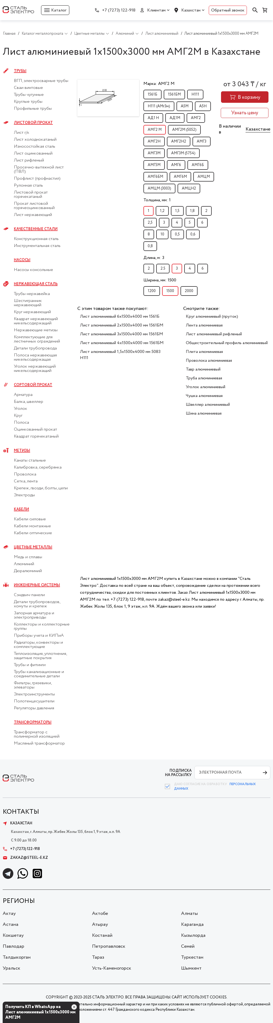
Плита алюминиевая (204, 352)
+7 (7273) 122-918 (118, 10)
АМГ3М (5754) (183, 153)
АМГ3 (201, 141)
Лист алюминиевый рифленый (214, 334)
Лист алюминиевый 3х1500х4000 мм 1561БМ (121, 334)
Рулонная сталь (28, 185)
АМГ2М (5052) (184, 129)
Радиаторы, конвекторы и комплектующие (38, 644)
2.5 (162, 268)
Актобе (100, 913)
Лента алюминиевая (204, 325)
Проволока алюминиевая (209, 360)
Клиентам (156, 10)
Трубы (20, 71)
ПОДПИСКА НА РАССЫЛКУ (178, 772)
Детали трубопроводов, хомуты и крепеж (37, 604)
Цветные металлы (33, 547)
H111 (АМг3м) (159, 106)
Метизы (22, 450)
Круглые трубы (28, 102)
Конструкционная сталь (36, 239)
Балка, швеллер (28, 402)
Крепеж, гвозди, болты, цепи (41, 488)
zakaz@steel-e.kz (25, 857)
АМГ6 (176, 165)
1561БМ (174, 94)
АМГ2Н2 (178, 141)
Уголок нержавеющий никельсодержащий (35, 368)
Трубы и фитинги (30, 665)
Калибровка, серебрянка (38, 467)
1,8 (192, 211)
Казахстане (258, 129)
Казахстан (190, 10)
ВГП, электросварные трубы (41, 81)
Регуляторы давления (34, 708)
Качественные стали (36, 229)
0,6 (192, 234)
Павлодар (13, 946)
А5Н (203, 106)
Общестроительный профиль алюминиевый (227, 343)
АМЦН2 (189, 188)
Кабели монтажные (32, 526)
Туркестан (192, 957)
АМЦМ (204, 176)
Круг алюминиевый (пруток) (212, 316)
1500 (170, 291)
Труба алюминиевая (204, 378)
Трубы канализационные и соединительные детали (39, 674)
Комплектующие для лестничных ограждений (37, 339)
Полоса (21, 422)
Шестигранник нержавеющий (28, 303)
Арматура (23, 395)
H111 (195, 94)
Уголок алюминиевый (205, 387)
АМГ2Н (154, 141)
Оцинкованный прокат (35, 429)
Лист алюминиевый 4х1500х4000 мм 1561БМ (122, 343)
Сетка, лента (26, 481)
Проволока (25, 474)
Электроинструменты (34, 694)
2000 (189, 291)
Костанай (102, 935)
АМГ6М (180, 176)
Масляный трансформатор (39, 743)
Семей (188, 946)
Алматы (189, 913)
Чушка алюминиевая (204, 396)
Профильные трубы (33, 109)
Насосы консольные (33, 270)
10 (162, 234)
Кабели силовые (30, 519)
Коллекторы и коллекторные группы (42, 626)
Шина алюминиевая (204, 413)
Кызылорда (193, 935)
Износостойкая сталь (34, 146)
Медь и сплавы (28, 557)
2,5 (150, 222)
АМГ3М (154, 153)
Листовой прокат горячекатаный (31, 194)
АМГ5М (154, 165)
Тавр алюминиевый (203, 369)
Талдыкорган (17, 957)
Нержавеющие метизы (36, 330)
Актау (9, 913)
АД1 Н (153, 118)
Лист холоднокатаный (35, 139)
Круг (18, 416)
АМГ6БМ (155, 176)
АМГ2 (196, 118)
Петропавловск (108, 946)
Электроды (24, 495)
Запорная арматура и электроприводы (34, 615)
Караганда (192, 924)
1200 (152, 291)
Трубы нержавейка (32, 294)
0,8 (150, 246)
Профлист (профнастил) (37, 178)
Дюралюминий (28, 571)
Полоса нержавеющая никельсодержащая (35, 357)
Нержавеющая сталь (36, 284)
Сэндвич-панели (29, 595)
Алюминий (24, 564)
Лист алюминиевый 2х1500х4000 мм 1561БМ (121, 325)
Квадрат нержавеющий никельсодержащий (36, 321)
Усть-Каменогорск (111, 968)
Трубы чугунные (29, 95)
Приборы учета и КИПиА (39, 636)
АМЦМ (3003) (159, 188)
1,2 (162, 211)
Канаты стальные (30, 460)
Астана (10, 924)
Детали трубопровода (35, 348)
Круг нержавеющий (32, 312)
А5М (184, 106)
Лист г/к (21, 133)
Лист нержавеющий (33, 215)
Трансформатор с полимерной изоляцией (36, 734)
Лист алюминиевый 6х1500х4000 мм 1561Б (119, 316)
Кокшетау (13, 935)
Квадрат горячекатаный (36, 436)
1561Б (152, 94)
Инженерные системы (37, 585)
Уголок (20, 409)
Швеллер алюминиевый (208, 405)
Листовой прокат (33, 122)
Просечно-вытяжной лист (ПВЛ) (39, 169)
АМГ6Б (198, 165)
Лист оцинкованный (33, 153)
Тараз (98, 957)
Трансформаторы (32, 722)
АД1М (175, 118)
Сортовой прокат (33, 385)
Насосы (22, 260)
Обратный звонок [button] (227, 10)
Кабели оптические (33, 533)
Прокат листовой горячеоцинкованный (34, 206)
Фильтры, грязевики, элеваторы (32, 685)
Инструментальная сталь (37, 246)
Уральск (11, 968)
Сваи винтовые (28, 88)
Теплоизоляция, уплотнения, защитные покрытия (40, 656)
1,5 (177, 211)
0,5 (177, 234)
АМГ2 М (155, 129)
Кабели (21, 509)
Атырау (100, 924)
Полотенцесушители (34, 701)
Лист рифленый (29, 160)
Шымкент (191, 968)
